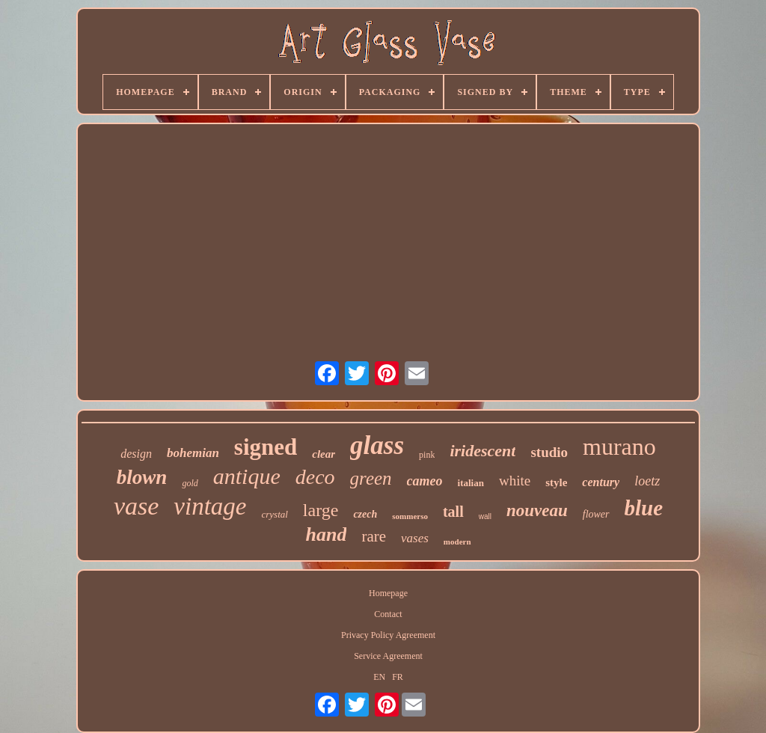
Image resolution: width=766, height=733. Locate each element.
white (514, 480)
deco (315, 476)
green (371, 478)
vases (415, 538)
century (600, 482)
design (136, 453)
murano (619, 446)
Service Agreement (388, 656)
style (556, 482)
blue (644, 508)
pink (427, 455)
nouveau (537, 510)
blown (142, 477)
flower (596, 514)
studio (549, 452)
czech (365, 514)
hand (325, 534)
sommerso (410, 516)
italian (471, 482)
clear (323, 454)
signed (265, 447)
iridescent (482, 450)
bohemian (193, 453)
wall (485, 516)
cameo (425, 480)
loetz (647, 480)
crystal (274, 514)
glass (377, 445)
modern (457, 541)
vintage (210, 506)
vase (136, 506)
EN (379, 677)
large (321, 510)
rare (373, 536)
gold (189, 483)
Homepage (388, 593)
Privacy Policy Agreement (388, 635)
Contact (388, 614)
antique (247, 476)
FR (397, 677)
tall (453, 511)
